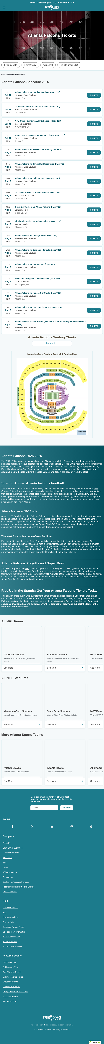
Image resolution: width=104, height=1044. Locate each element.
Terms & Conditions (11, 917)
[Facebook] (12, 827)
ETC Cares (7, 858)
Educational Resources (12, 946)
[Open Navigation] (4, 7)
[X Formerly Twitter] (32, 827)
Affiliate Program (10, 872)
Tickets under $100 (69, 65)
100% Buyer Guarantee (12, 848)
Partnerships (8, 877)
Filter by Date (10, 65)
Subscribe (67, 807)
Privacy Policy (8, 922)
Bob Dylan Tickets (10, 996)
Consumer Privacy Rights (13, 927)
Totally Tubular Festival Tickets (15, 991)
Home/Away (30, 65)
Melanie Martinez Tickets (13, 977)
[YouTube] (72, 827)
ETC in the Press (10, 892)
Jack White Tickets (10, 1001)
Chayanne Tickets (10, 982)
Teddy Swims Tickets (11, 967)
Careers (6, 867)
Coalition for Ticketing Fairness (16, 882)
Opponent (48, 65)
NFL (27, 568)
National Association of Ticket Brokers (18, 887)
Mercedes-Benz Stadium (13, 544)
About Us (7, 843)
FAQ (4, 912)
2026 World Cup (9, 962)
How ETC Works (10, 942)
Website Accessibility (11, 937)
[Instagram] (52, 827)
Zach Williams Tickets (12, 972)
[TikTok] (91, 827)
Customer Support (10, 907)
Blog (4, 862)
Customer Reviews (11, 853)
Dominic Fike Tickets (11, 987)
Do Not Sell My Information (14, 932)
